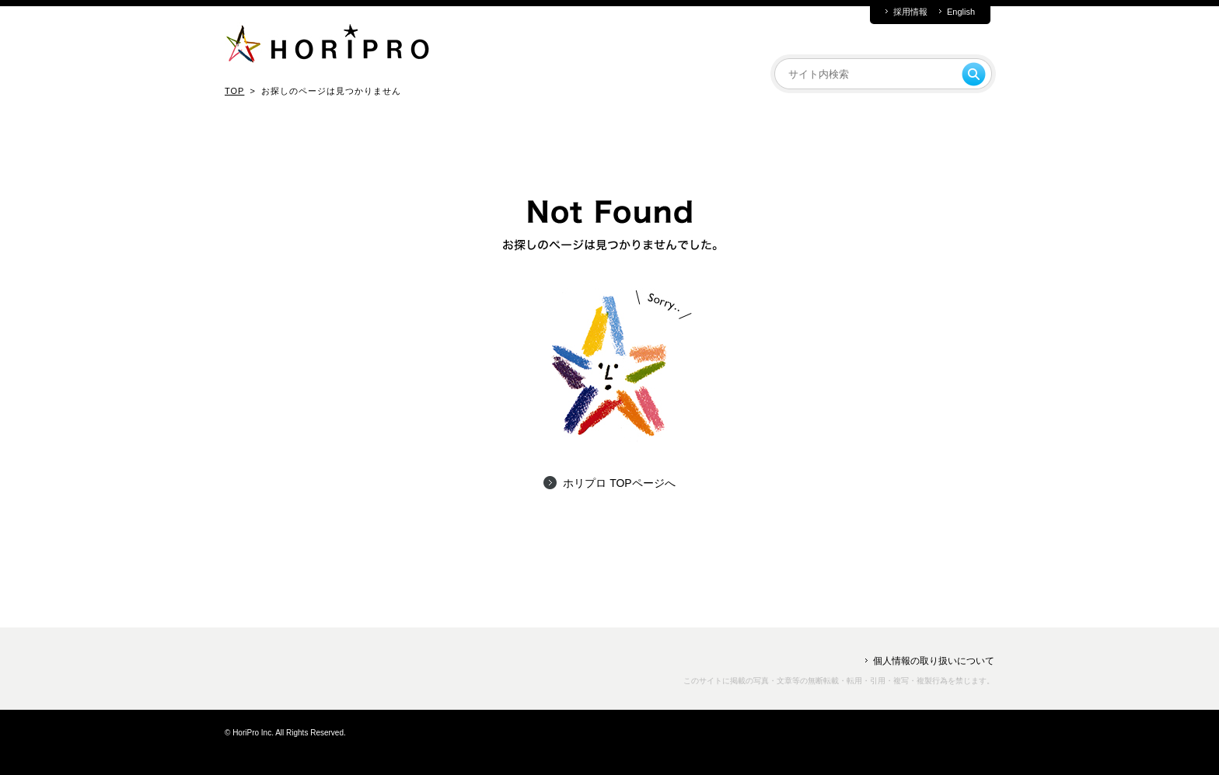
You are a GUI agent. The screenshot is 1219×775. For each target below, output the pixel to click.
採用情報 (910, 12)
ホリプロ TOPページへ (619, 483)
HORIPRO (327, 46)
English (961, 12)
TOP (234, 91)
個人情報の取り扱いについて (933, 660)
